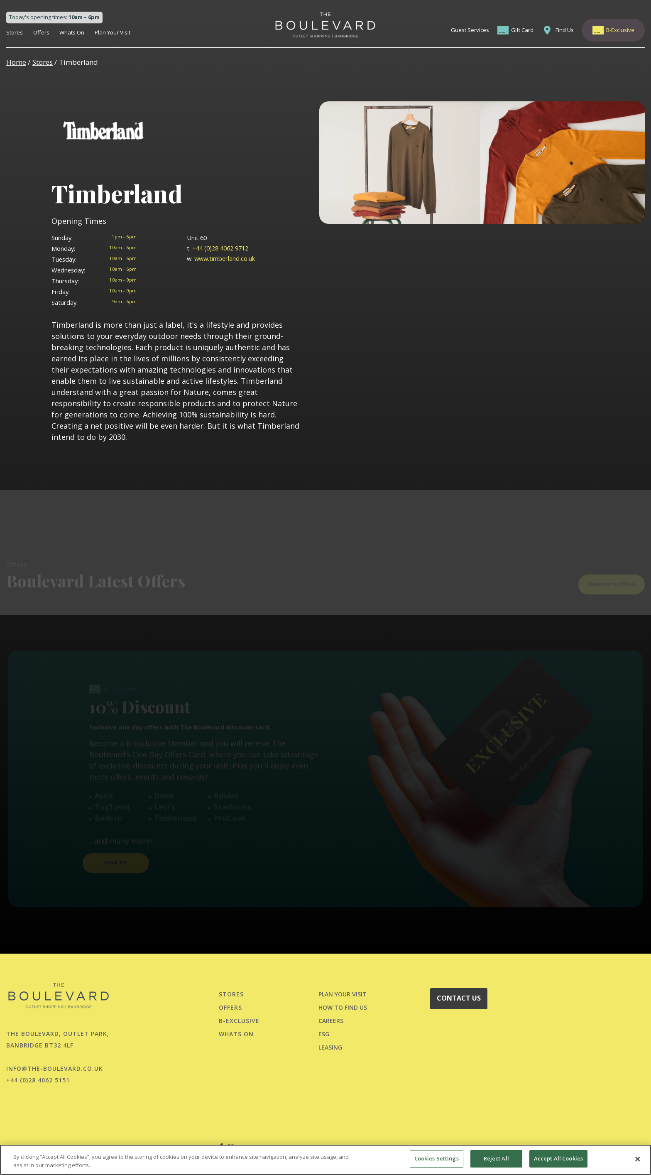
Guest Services (470, 30)
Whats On (71, 32)
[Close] (638, 1159)
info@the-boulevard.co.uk (54, 1068)
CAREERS (330, 1021)
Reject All (496, 1158)
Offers (41, 32)
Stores (14, 32)
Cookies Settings (436, 1158)
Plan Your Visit (112, 32)
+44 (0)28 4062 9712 (217, 248)
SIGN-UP (115, 847)
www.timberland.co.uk (221, 258)
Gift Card (522, 30)
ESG (323, 1034)
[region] (325, 1160)
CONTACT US (459, 998)
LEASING (330, 1047)
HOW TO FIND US (342, 1007)
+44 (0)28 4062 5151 (38, 1080)
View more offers (611, 568)
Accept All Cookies (558, 1158)
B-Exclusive (620, 30)
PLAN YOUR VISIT (342, 994)
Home (16, 62)
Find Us (565, 30)
